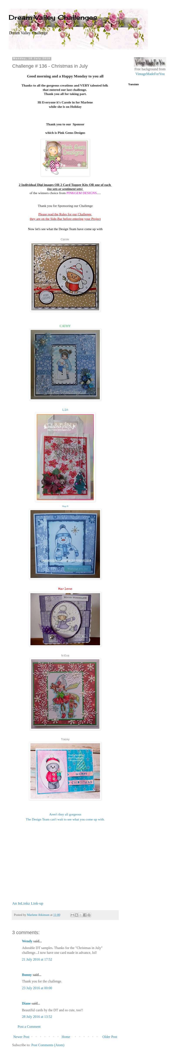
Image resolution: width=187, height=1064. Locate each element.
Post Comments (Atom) (47, 1045)
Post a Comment (29, 1026)
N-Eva (65, 655)
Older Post (109, 1037)
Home (66, 1037)
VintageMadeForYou (150, 74)
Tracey (65, 739)
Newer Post (21, 1037)
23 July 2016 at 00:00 (37, 988)
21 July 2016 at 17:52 (37, 959)
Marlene (65, 589)
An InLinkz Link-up (27, 903)
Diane (26, 1003)
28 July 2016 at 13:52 (37, 1016)
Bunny (27, 975)
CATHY (65, 326)
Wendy (27, 941)
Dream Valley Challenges (53, 17)
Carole (65, 239)
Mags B (65, 506)
